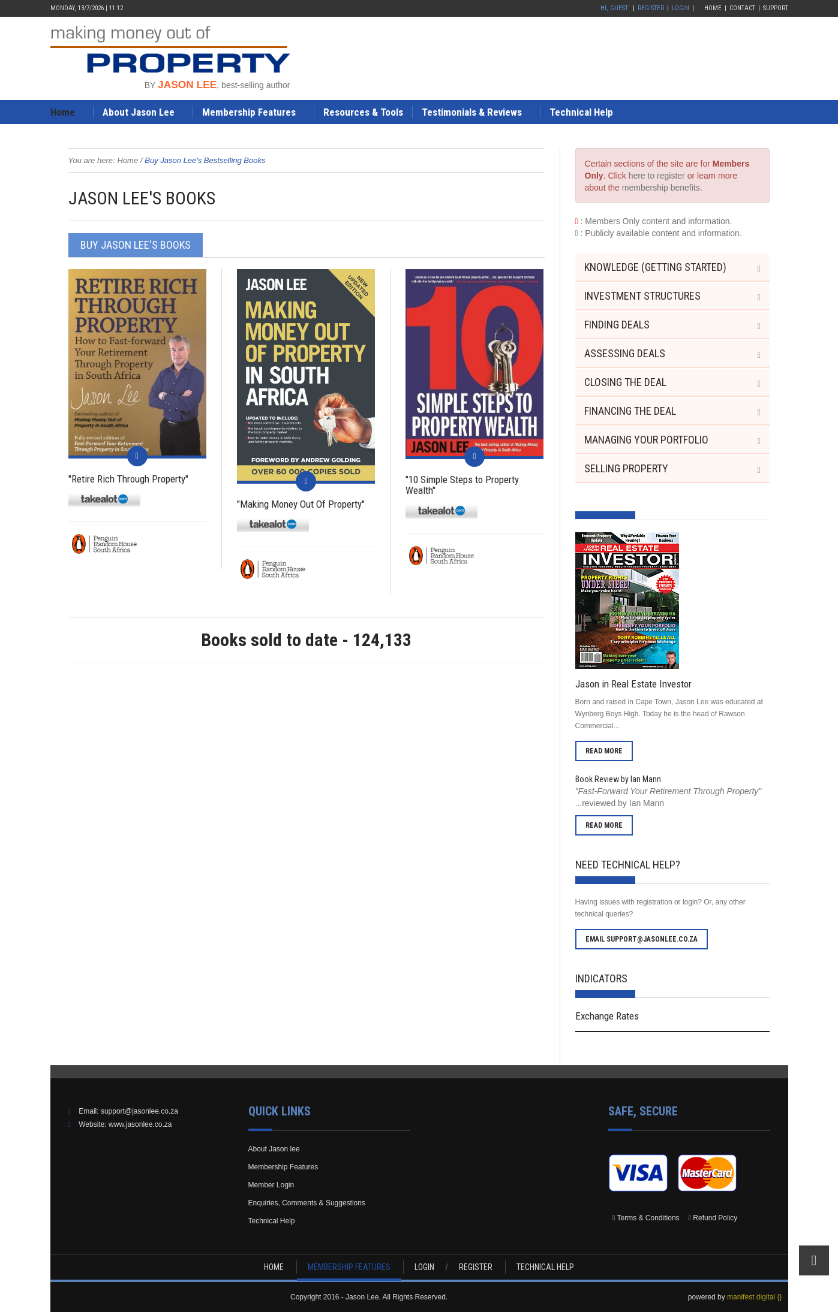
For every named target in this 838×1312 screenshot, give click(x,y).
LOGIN (424, 1267)
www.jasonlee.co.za (140, 1124)
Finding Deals (617, 324)
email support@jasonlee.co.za (641, 939)
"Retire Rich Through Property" (128, 479)
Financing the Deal (630, 411)
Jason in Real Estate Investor (633, 684)
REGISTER (475, 1267)
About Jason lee (274, 1149)
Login (680, 8)
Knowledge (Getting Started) (655, 267)
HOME (274, 1267)
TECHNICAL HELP (545, 1267)
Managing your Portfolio (646, 439)
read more (604, 751)
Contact (742, 8)
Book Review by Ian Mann (618, 779)
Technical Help (581, 112)
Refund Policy (715, 1218)
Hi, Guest (614, 8)
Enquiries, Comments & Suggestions (306, 1203)
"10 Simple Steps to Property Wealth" (462, 485)
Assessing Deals (624, 353)
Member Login (271, 1185)
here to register (657, 175)
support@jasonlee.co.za (139, 1111)
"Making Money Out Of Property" (301, 504)
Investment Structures (642, 295)
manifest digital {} (754, 1297)
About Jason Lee (139, 112)
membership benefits (661, 187)
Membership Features (249, 112)
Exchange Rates (607, 1016)
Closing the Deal (625, 382)
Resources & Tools (363, 112)
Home (713, 8)
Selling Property (626, 468)
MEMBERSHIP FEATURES (349, 1267)
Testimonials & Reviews (472, 112)
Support (775, 8)
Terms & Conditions (648, 1218)
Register (651, 8)
